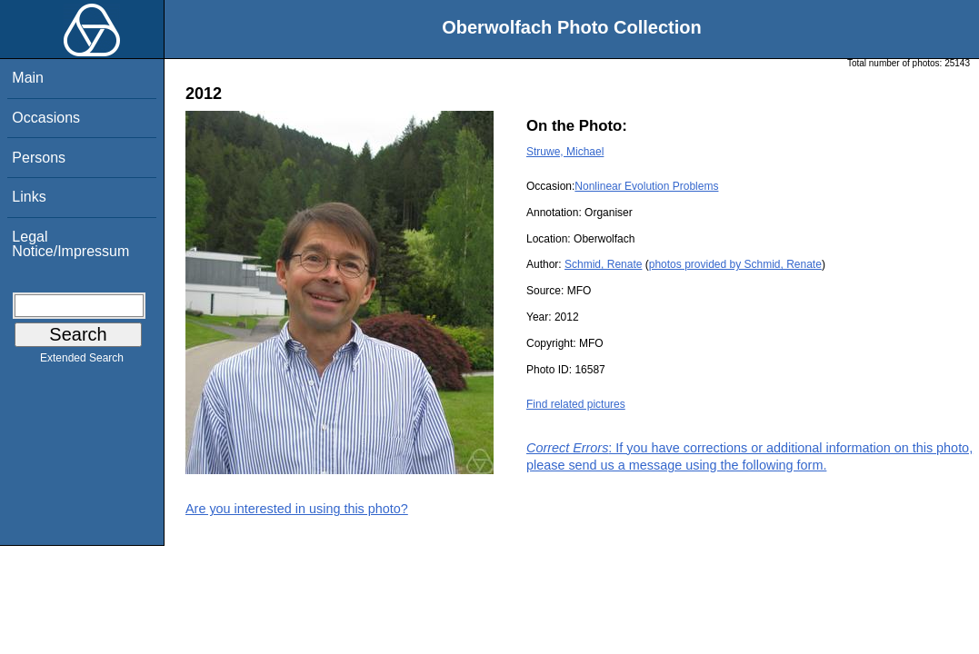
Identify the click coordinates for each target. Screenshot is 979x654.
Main (28, 77)
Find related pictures (575, 404)
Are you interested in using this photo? (296, 508)
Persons (38, 157)
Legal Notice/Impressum (70, 244)
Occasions (46, 117)
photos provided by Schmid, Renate (735, 264)
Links (28, 196)
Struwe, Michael (565, 151)
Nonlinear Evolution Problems (646, 186)
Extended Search (82, 361)
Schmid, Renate (603, 264)
